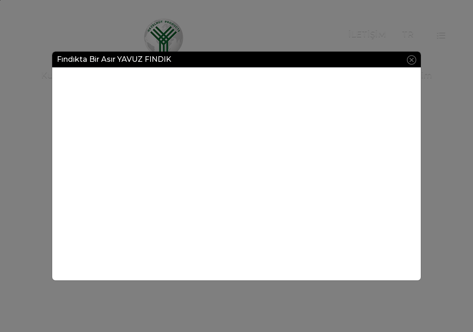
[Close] (411, 59)
